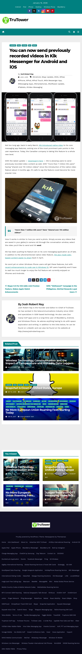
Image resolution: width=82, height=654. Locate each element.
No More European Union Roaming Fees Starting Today (38, 411)
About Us (24, 542)
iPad (24, 7)
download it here (35, 161)
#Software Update (56, 84)
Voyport (69, 632)
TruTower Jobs (36, 621)
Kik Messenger (58, 576)
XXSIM (67, 406)
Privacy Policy (21, 649)
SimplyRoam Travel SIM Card (21, 604)
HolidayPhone (52, 401)
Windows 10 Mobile (55, 638)
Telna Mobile (6, 615)
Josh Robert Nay (27, 74)
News (34, 45)
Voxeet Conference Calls (35, 632)
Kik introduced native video (51, 145)
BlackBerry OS (45, 548)
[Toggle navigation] (78, 32)
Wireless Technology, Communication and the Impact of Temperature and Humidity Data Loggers (40, 362)
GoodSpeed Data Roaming (11, 570)
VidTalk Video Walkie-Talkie (11, 626)
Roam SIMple (21, 406)
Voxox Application (58, 632)
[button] (69, 32)
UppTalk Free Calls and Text (64, 621)
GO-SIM (44, 401)
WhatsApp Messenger (39, 638)
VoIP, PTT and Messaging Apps (68, 626)
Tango (31, 609)
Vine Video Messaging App (32, 626)
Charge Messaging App (10, 553)
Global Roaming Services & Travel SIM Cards (40, 564)
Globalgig (36, 401)
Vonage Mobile (7, 632)
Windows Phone (49, 7)
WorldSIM (60, 406)
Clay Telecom (17, 401)
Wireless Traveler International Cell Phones (37, 643)
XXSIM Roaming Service (71, 643)
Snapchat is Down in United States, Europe (34, 388)
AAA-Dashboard (13, 542)
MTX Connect (10, 404)
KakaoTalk (26, 576)
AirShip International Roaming (59, 542)
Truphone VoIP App (8, 621)
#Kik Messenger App (53, 80)
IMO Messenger (74, 570)
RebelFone (63, 404)
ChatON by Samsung (27, 553)
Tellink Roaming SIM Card (63, 609)
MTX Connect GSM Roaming (12, 593)
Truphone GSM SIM (69, 615)
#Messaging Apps (25, 84)
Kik (30, 45)
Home (4, 542)
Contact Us (51, 553)
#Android (37, 77)
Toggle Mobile (46, 615)
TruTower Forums (23, 621)
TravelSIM (40, 406)
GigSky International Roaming (12, 564)
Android (18, 7)
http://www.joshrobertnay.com (31, 331)
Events (23, 559)
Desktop (39, 7)
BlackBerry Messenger (30, 548)
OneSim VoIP (61, 593)
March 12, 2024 (14, 474)
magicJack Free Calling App (11, 581)
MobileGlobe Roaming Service (48, 587)
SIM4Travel (5, 604)
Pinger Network (13, 598)
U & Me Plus (47, 621)
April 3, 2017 (52, 499)
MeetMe (34, 581)
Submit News (22, 609)
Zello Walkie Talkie (8, 649)
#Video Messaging (34, 87)
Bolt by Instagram (58, 548)
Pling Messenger (26, 598)
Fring (46, 559)
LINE (66, 576)
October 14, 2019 (54, 474)
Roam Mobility (10, 406)
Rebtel (45, 598)
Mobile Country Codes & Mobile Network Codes (18, 587)
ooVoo (4, 598)
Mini (50, 581)
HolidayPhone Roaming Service (56, 570)
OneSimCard (72, 593)
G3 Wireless (27, 401)
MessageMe (43, 581)
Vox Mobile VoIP (19, 632)
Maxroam (72, 401)
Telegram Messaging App (43, 609)
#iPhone (21, 80)
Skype (36, 604)
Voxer (48, 632)
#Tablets (21, 87)
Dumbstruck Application (10, 559)
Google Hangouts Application (32, 570)
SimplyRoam (31, 406)
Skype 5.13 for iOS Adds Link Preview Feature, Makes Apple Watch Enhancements (22, 289)
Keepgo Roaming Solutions (41, 576)
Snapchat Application (47, 604)
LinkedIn (30, 328)
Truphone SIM (50, 406)
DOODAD (60, 553)
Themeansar (61, 537)
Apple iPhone (16, 548)
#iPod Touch (37, 80)
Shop (75, 598)
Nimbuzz (52, 593)
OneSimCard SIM (53, 404)
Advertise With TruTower (38, 542)
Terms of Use (17, 615)
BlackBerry (61, 7)
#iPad (62, 77)
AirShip (8, 401)
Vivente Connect (49, 626)
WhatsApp (62, 489)
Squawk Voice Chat (8, 609)
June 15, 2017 (13, 499)
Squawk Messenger (64, 604)
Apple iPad (5, 548)
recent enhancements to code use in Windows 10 (26, 267)
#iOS (56, 77)
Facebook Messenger (35, 559)
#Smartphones (40, 84)
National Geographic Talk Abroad (35, 593)
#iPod (28, 80)
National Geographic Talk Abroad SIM (29, 404)
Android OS (76, 542)
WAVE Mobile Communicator (12, 638)
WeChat (27, 638)
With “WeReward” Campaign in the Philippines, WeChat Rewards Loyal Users (61, 289)
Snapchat (33, 385)
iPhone (30, 7)
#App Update (47, 77)
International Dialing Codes (11, 576)
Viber (77, 621)
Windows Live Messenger (11, 643)
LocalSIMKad (63, 401)
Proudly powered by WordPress (27, 537)
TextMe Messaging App (32, 615)
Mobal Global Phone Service (64, 581)
